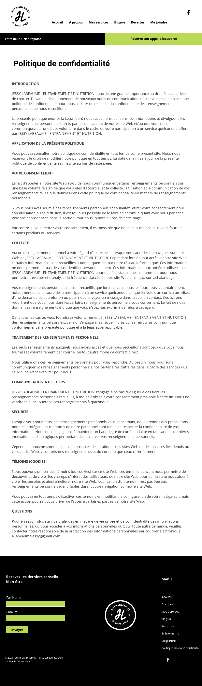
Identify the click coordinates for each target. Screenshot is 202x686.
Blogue (166, 619)
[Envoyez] (17, 629)
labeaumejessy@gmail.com (37, 536)
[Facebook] (188, 12)
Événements (170, 633)
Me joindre (169, 641)
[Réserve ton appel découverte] (153, 39)
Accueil (167, 597)
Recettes (168, 626)
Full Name (13, 597)
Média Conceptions (19, 661)
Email (10, 612)
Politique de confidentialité (180, 648)
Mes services (171, 612)
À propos (168, 604)
